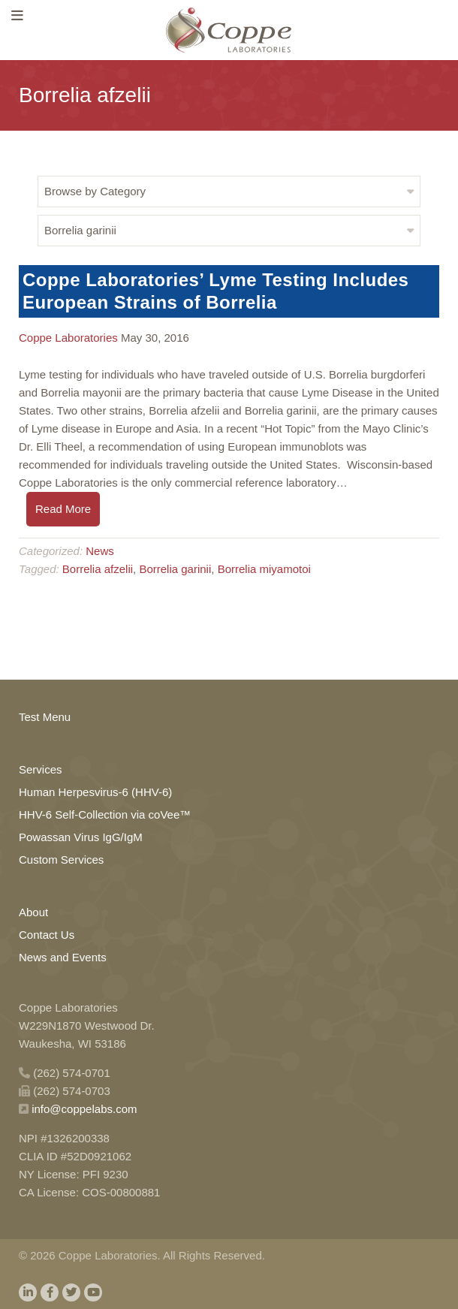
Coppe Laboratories (68, 337)
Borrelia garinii (175, 569)
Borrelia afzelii (97, 569)
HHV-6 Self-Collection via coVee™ (105, 814)
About (33, 912)
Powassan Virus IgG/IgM (81, 837)
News (100, 550)
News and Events (63, 957)
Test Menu (45, 716)
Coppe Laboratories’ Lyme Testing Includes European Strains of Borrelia (215, 291)
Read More (63, 508)
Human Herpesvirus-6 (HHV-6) (95, 792)
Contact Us (46, 934)
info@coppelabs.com (84, 1108)
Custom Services (61, 859)
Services (40, 769)
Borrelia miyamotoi (264, 569)
